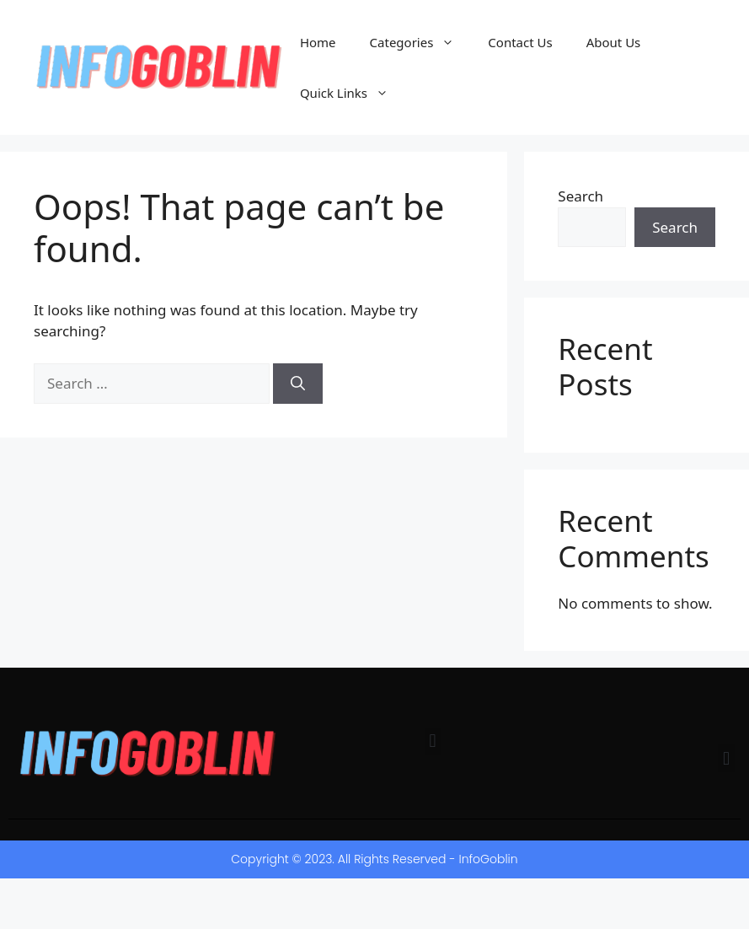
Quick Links (352, 92)
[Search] (298, 383)
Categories (421, 42)
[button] (433, 741)
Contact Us (520, 42)
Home (318, 42)
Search (580, 196)
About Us (613, 42)
